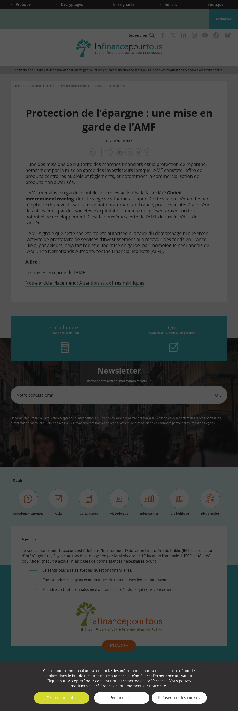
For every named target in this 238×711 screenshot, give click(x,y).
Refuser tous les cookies (179, 697)
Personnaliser (122, 697)
